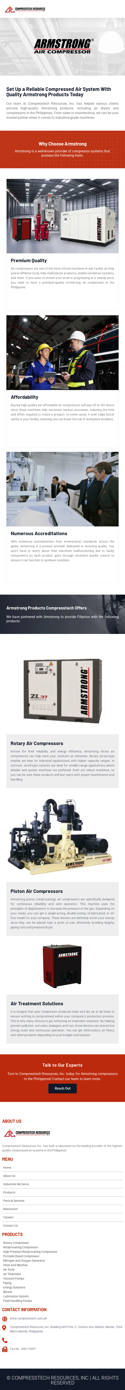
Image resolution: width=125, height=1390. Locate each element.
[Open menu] (118, 9)
